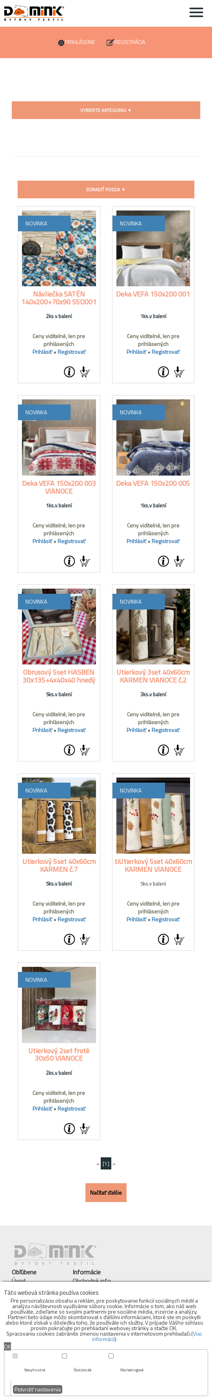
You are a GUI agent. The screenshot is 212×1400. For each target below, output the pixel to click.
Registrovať (71, 352)
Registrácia (129, 42)
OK (7, 1346)
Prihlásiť (42, 352)
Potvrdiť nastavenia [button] (37, 1389)
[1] (106, 1163)
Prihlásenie (80, 42)
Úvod (18, 1280)
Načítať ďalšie (106, 1192)
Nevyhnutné (34, 1370)
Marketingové (131, 1370)
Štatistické (82, 1370)
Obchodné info (91, 1280)
